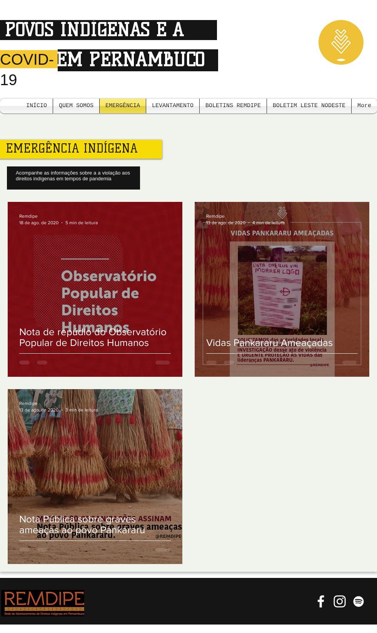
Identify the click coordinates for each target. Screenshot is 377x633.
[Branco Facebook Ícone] (321, 601)
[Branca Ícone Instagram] (340, 601)
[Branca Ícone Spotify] (358, 601)
